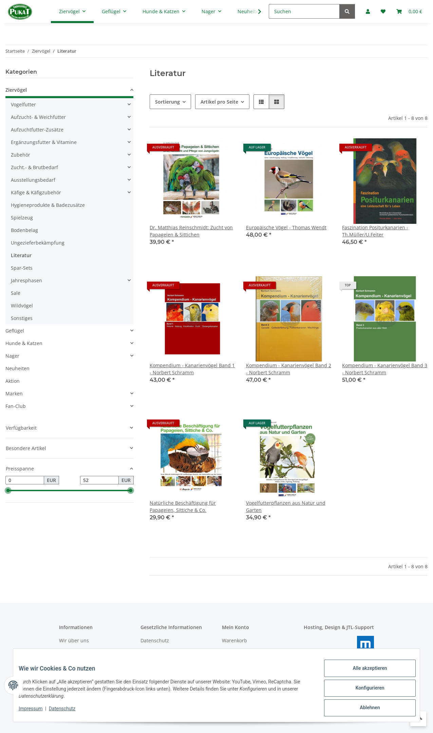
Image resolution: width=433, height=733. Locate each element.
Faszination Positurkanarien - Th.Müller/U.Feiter (375, 231)
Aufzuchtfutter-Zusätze (37, 129)
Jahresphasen (26, 280)
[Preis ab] (24, 480)
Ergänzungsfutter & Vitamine (44, 142)
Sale (15, 293)
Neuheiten (17, 368)
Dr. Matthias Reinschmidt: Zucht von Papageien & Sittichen (191, 231)
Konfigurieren (364, 691)
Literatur (21, 255)
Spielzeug (22, 217)
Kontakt (67, 652)
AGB (145, 652)
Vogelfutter (23, 104)
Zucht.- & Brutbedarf (34, 167)
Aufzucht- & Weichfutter (38, 117)
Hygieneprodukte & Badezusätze (48, 205)
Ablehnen (364, 709)
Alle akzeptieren (364, 673)
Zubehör (20, 154)
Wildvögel (22, 305)
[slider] (8, 491)
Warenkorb (234, 640)
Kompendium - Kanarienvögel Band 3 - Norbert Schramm (384, 369)
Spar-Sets (22, 268)
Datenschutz (67, 712)
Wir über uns (74, 640)
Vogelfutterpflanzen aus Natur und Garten (285, 506)
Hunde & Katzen (23, 343)
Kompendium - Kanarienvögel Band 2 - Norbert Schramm (288, 369)
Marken (14, 393)
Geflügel (14, 330)
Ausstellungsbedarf (33, 180)
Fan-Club (15, 406)
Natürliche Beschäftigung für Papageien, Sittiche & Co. (183, 506)
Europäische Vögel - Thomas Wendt (286, 227)
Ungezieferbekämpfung (37, 242)
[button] (261, 101)
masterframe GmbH (356, 657)
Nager (12, 356)
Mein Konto (235, 652)
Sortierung (167, 102)
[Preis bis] (99, 480)
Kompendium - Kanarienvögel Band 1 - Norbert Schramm (192, 369)
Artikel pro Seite (219, 102)
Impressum (36, 712)
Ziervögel (16, 90)
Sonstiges (22, 318)
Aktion (12, 381)
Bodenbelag (24, 230)
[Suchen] (304, 11)
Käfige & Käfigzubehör (36, 192)
